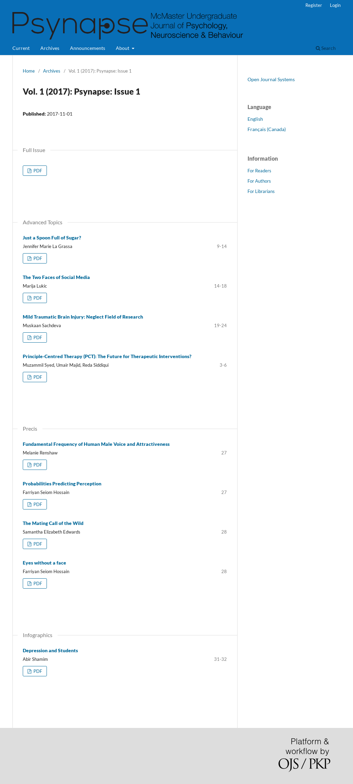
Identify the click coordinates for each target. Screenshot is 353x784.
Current (21, 48)
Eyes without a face (44, 563)
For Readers (259, 170)
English (255, 119)
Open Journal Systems (271, 79)
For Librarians (261, 191)
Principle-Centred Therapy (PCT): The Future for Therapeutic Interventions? (107, 356)
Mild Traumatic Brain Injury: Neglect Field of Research (83, 317)
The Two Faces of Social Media (56, 277)
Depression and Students (50, 650)
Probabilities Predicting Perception (62, 483)
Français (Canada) (267, 129)
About (123, 48)
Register (313, 5)
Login (335, 5)
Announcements (87, 48)
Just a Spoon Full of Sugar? (52, 237)
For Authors (259, 181)
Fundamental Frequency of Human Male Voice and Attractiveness (96, 444)
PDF (37, 170)
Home (29, 71)
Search (326, 48)
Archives (49, 48)
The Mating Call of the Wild (53, 523)
